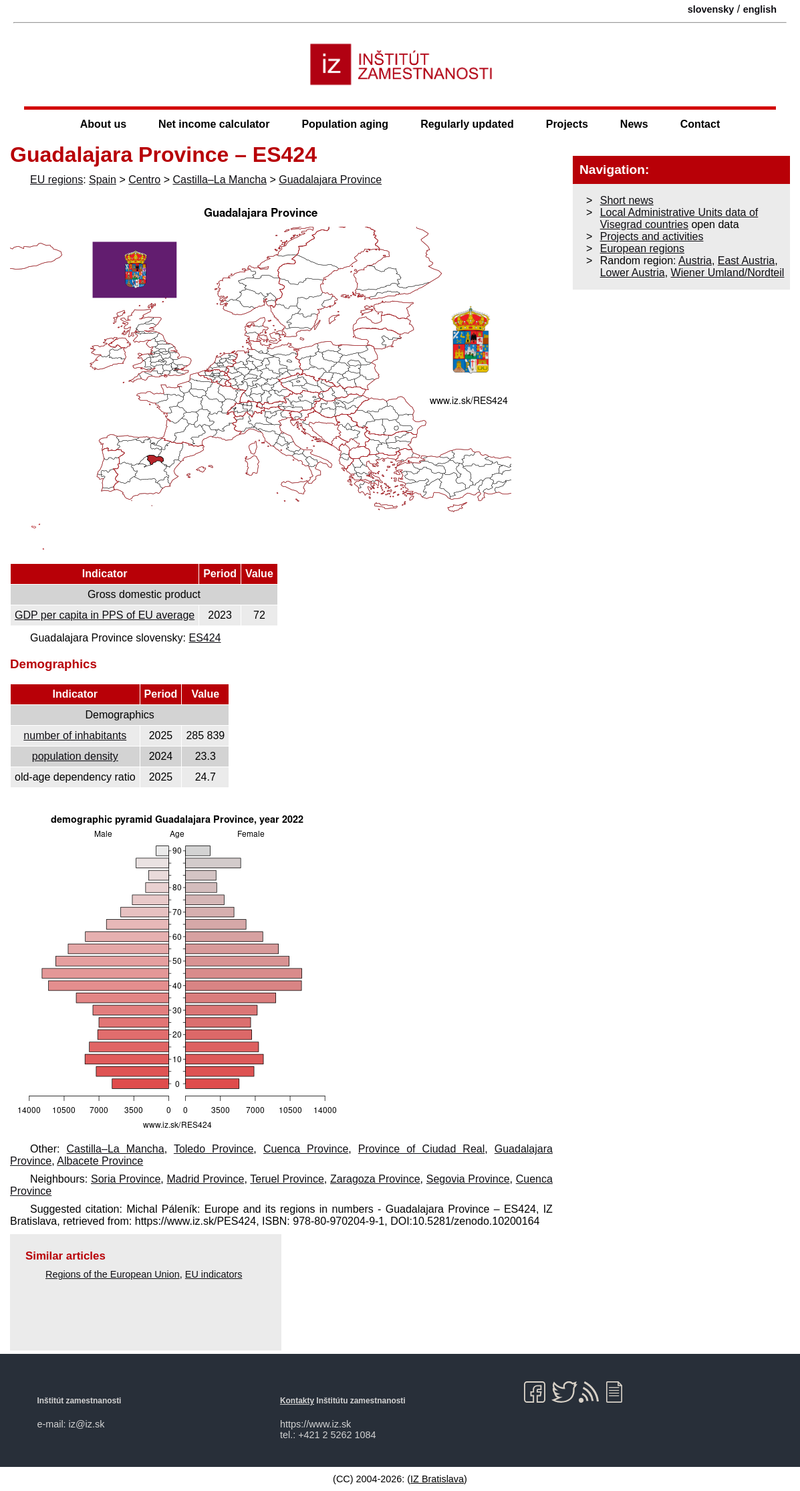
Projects (567, 124)
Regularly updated (467, 124)
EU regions (56, 179)
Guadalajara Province (330, 179)
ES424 (204, 637)
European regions (642, 248)
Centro (144, 179)
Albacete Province (100, 1161)
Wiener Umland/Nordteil (728, 272)
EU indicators (214, 1274)
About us (103, 124)
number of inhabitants (74, 735)
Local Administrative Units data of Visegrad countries (679, 218)
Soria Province (125, 1179)
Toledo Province (213, 1149)
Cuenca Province (305, 1149)
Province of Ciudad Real (421, 1149)
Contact (700, 124)
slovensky (711, 9)
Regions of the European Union (112, 1274)
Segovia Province (468, 1179)
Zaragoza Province (375, 1179)
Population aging (344, 124)
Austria (695, 260)
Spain (102, 179)
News (634, 124)
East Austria (746, 260)
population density (75, 756)
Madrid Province (206, 1179)
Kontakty (297, 1400)
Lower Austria (632, 272)
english (760, 9)
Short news (627, 200)
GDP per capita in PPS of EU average (104, 615)
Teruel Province (287, 1179)
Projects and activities (652, 236)
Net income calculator (213, 124)
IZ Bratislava (437, 1479)
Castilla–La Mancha (219, 179)
